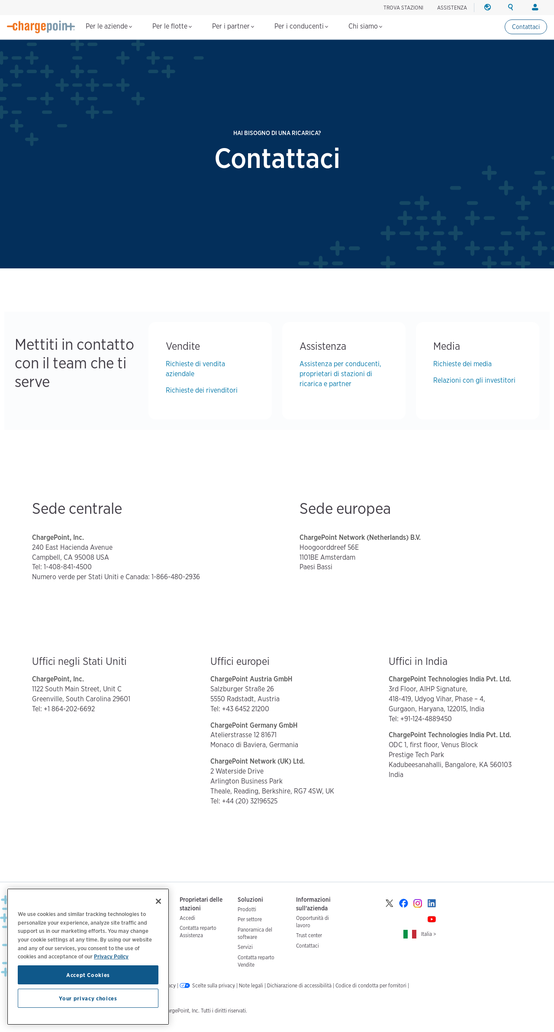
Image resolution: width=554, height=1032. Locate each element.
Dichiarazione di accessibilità (299, 985)
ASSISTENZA (452, 7)
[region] (88, 956)
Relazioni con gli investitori (474, 380)
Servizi (245, 947)
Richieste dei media (462, 364)
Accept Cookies (88, 974)
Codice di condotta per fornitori (370, 985)
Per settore (250, 919)
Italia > (428, 934)
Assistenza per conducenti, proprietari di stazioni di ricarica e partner (340, 374)
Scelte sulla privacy (213, 985)
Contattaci (526, 26)
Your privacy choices (88, 998)
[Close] (158, 901)
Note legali (251, 985)
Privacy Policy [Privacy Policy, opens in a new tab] (111, 956)
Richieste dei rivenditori (202, 390)
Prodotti (247, 909)
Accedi (187, 918)
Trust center (309, 935)
